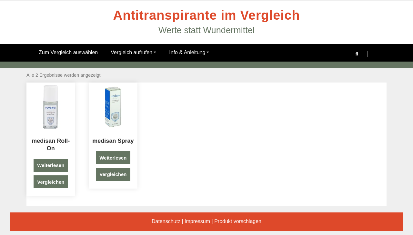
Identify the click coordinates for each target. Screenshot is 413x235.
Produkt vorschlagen (237, 221)
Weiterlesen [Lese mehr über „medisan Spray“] (112, 158)
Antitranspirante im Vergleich (206, 15)
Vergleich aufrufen (133, 52)
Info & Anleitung (189, 52)
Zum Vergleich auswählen (68, 52)
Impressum (197, 221)
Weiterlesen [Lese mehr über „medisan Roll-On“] (50, 165)
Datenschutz (166, 221)
